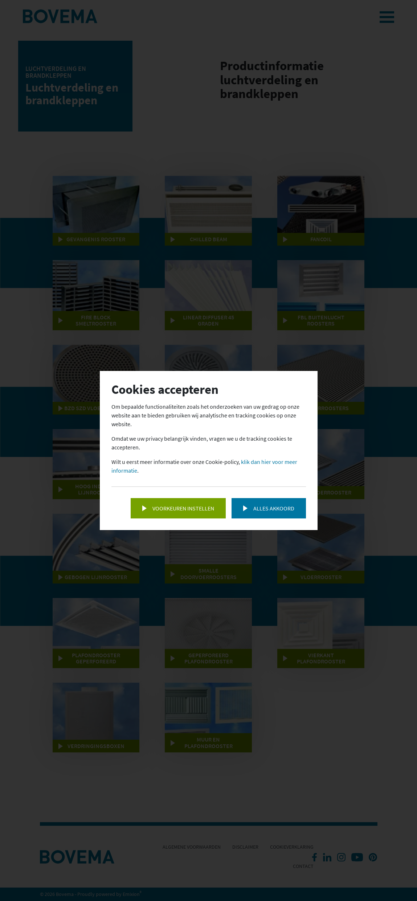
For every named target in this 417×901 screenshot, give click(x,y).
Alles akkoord (273, 508)
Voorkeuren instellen (183, 508)
